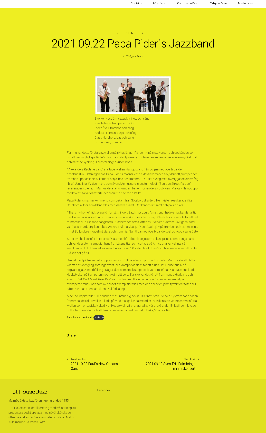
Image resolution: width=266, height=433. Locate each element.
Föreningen (183, 6)
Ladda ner (98, 317)
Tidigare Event (228, 6)
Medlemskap (250, 6)
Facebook (103, 390)
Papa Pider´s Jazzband (79, 317)
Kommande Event (205, 6)
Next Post (191, 360)
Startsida (166, 6)
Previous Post (77, 360)
